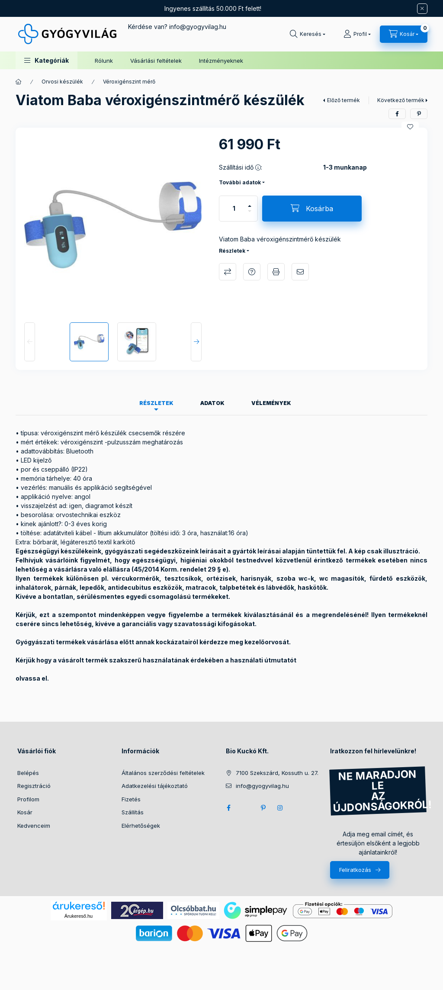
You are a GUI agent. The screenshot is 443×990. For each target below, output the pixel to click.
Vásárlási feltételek (156, 60)
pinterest (263, 807)
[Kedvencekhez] (410, 127)
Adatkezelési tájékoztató (155, 785)
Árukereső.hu (78, 916)
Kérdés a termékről (251, 271)
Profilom (28, 799)
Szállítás (133, 812)
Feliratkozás (355, 869)
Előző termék (343, 100)
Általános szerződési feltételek (163, 772)
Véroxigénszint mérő (129, 81)
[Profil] (357, 34)
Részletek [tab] (156, 403)
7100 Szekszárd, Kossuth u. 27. (277, 772)
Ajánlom (300, 271)
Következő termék (400, 100)
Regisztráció (34, 785)
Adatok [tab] (212, 403)
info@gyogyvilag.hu (262, 785)
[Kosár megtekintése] (403, 34)
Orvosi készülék (62, 81)
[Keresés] (307, 34)
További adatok (240, 182)
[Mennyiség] (234, 208)
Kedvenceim (33, 825)
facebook (228, 807)
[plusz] (249, 202)
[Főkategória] (19, 82)
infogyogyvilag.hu (197, 26)
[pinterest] (418, 114)
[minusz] (249, 215)
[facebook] (397, 114)
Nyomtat (276, 271)
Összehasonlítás (227, 271)
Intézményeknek (221, 60)
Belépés (28, 772)
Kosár (24, 812)
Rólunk (104, 60)
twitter (245, 807)
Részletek (232, 251)
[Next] (196, 341)
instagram (280, 807)
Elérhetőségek (141, 825)
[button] (46, 60)
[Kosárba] (312, 209)
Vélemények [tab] (271, 403)
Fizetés (131, 799)
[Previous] (29, 341)
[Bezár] (422, 8)
